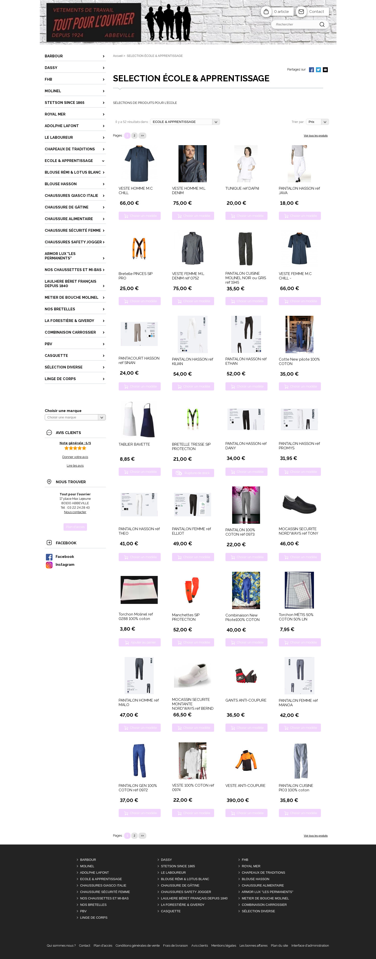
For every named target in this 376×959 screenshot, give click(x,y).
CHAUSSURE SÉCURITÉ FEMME (105, 892)
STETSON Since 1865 (178, 866)
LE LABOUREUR (173, 872)
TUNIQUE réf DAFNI (242, 188)
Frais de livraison (175, 945)
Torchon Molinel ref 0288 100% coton (136, 616)
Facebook (59, 556)
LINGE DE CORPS (94, 917)
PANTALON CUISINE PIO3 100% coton (296, 787)
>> (142, 135)
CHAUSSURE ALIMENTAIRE (263, 885)
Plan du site (279, 945)
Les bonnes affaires (253, 945)
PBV (83, 911)
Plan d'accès (103, 945)
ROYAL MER (251, 866)
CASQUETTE (170, 911)
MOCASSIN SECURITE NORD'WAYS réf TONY (298, 531)
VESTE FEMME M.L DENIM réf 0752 (188, 276)
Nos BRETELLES (93, 905)
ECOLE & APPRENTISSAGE (101, 879)
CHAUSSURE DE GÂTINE (180, 885)
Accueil (118, 56)
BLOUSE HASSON (255, 879)
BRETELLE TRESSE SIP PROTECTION (191, 446)
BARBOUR (88, 860)
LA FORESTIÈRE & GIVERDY (182, 905)
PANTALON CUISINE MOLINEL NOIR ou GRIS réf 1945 (245, 278)
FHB (245, 860)
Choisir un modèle (143, 216)
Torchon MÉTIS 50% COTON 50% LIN (296, 617)
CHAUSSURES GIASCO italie (103, 885)
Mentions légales (223, 945)
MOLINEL (87, 866)
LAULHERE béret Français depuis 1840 (194, 898)
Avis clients (199, 945)
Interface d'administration (310, 945)
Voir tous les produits (316, 135)
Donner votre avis (75, 457)
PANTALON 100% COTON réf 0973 (240, 532)
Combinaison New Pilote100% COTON (242, 617)
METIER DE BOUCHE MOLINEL (265, 898)
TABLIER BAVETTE (134, 444)
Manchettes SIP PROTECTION (185, 617)
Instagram (59, 564)
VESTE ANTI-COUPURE (245, 785)
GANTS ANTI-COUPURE (245, 700)
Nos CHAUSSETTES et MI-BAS (104, 898)
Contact (316, 11)
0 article (281, 11)
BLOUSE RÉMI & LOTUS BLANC (185, 879)
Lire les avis (75, 465)
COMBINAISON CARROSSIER (264, 905)
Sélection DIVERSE (258, 911)
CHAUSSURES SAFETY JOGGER (186, 892)
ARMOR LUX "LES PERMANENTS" (267, 892)
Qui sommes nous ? (61, 945)
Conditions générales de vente (138, 945)
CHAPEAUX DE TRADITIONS (263, 872)
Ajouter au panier (143, 642)
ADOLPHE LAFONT (94, 872)
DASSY (166, 860)
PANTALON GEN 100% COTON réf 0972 (138, 787)
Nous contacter (75, 512)
